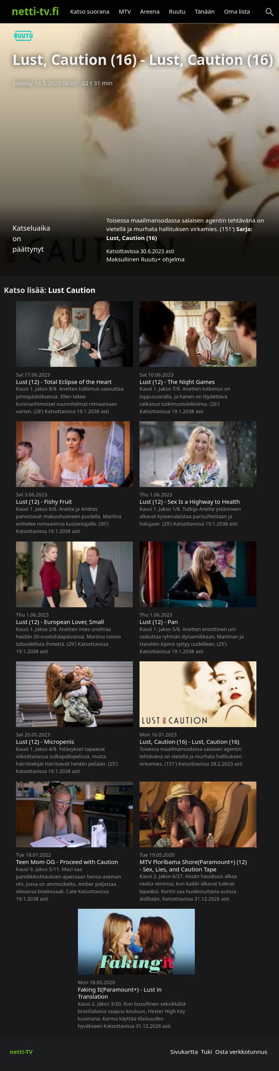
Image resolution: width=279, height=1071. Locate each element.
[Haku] (269, 12)
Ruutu (177, 11)
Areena (150, 11)
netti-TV (21, 1051)
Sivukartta (184, 1051)
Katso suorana (89, 11)
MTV (125, 11)
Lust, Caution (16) (131, 238)
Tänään (205, 11)
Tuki (206, 1051)
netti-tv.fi (35, 11)
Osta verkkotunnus (241, 1051)
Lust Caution (71, 290)
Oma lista (237, 11)
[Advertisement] (139, 149)
